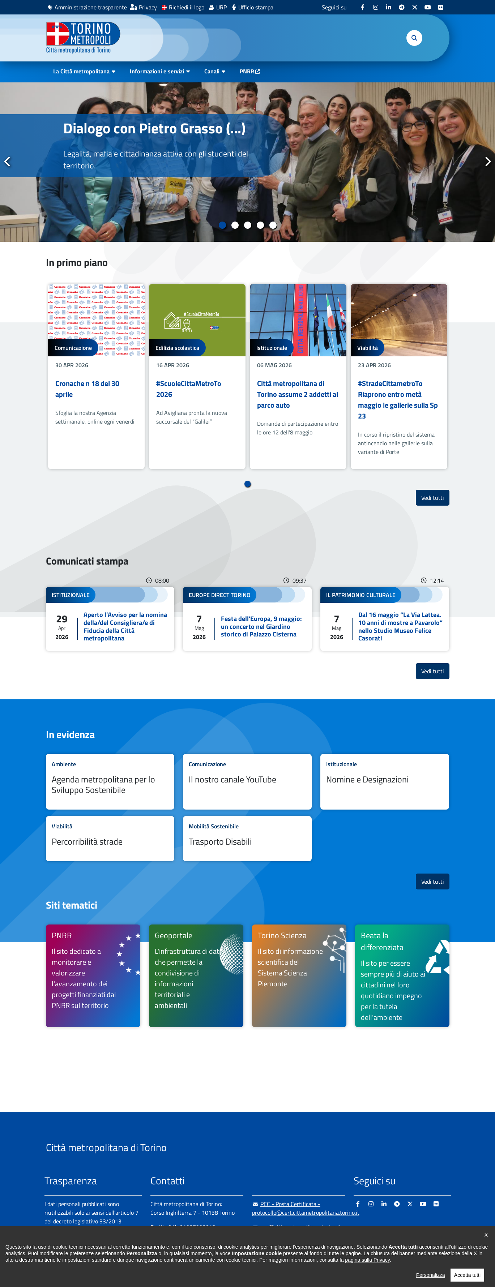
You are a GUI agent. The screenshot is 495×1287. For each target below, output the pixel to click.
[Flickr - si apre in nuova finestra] (440, 7)
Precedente (7, 161)
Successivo (487, 161)
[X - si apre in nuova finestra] (414, 7)
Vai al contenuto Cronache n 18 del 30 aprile (96, 376)
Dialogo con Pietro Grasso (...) (154, 128)
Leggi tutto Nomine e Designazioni (384, 782)
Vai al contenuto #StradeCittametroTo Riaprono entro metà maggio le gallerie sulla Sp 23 (399, 376)
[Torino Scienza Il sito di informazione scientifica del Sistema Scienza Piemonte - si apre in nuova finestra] (299, 976)
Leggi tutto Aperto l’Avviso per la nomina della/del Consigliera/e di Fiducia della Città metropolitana (110, 619)
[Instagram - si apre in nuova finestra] (375, 7)
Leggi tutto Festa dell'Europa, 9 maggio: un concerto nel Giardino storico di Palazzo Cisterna (247, 619)
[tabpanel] (247, 162)
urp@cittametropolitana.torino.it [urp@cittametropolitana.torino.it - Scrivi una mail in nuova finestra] (296, 1227)
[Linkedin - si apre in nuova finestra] (388, 7)
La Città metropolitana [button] (81, 71)
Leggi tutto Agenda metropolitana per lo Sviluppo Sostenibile (110, 782)
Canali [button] (211, 71)
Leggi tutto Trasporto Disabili (247, 838)
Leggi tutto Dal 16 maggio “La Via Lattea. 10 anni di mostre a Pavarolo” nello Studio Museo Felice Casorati (384, 619)
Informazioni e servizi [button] (157, 71)
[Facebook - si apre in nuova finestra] (362, 7)
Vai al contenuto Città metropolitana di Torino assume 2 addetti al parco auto (298, 376)
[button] (414, 38)
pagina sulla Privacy (367, 1270)
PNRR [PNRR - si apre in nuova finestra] (247, 71)
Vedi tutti (435, 497)
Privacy (148, 7)
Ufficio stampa (255, 7)
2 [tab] (235, 225)
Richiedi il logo (186, 7)
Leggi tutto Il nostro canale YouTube (247, 782)
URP (221, 7)
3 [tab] (247, 225)
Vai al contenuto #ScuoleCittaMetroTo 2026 (197, 376)
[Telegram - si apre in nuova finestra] (401, 7)
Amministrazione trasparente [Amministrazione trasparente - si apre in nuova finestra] (91, 7)
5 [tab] (272, 225)
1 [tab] (222, 225)
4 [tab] (260, 225)
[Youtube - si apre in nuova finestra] (427, 7)
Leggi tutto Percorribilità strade (110, 838)
